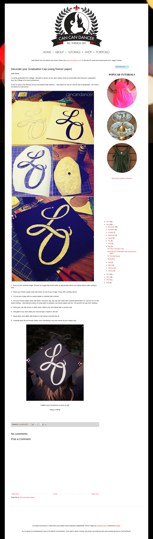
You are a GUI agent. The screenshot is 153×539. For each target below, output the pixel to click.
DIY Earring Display (114, 256)
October (110, 232)
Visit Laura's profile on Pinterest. (122, 178)
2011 (108, 277)
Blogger (117, 526)
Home (55, 494)
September (111, 235)
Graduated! (111, 259)
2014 (108, 221)
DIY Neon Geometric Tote (116, 249)
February (111, 268)
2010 (108, 280)
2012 (108, 274)
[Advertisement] (122, 198)
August (110, 238)
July (109, 241)
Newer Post (15, 494)
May (109, 246)
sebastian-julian (102, 526)
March (110, 265)
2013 (108, 224)
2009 (108, 283)
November (111, 229)
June (109, 243)
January (110, 271)
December (111, 227)
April (109, 262)
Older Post (95, 494)
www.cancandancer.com (74, 60)
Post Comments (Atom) (27, 497)
